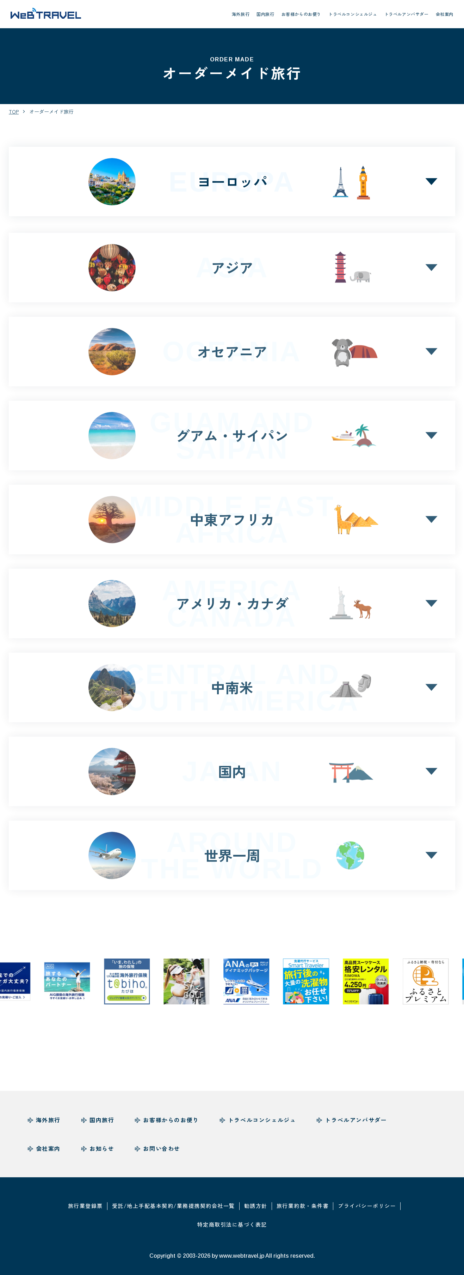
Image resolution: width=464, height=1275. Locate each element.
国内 (232, 774)
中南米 (232, 690)
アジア (232, 270)
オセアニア (232, 354)
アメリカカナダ (232, 606)
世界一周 (232, 858)
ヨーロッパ (232, 181)
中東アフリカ (232, 522)
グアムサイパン (232, 438)
